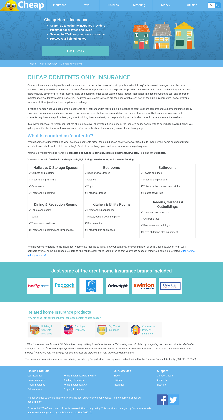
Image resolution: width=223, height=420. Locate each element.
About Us (162, 380)
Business (113, 5)
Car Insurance (35, 375)
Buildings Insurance (73, 380)
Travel (86, 5)
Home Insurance (49, 63)
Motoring (139, 5)
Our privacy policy (90, 408)
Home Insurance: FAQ (75, 384)
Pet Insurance (35, 389)
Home (33, 63)
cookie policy (35, 401)
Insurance (59, 5)
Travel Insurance (36, 384)
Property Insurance (73, 389)
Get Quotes (75, 51)
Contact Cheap (165, 375)
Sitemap (161, 384)
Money (165, 5)
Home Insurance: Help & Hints (79, 375)
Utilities (192, 5)
